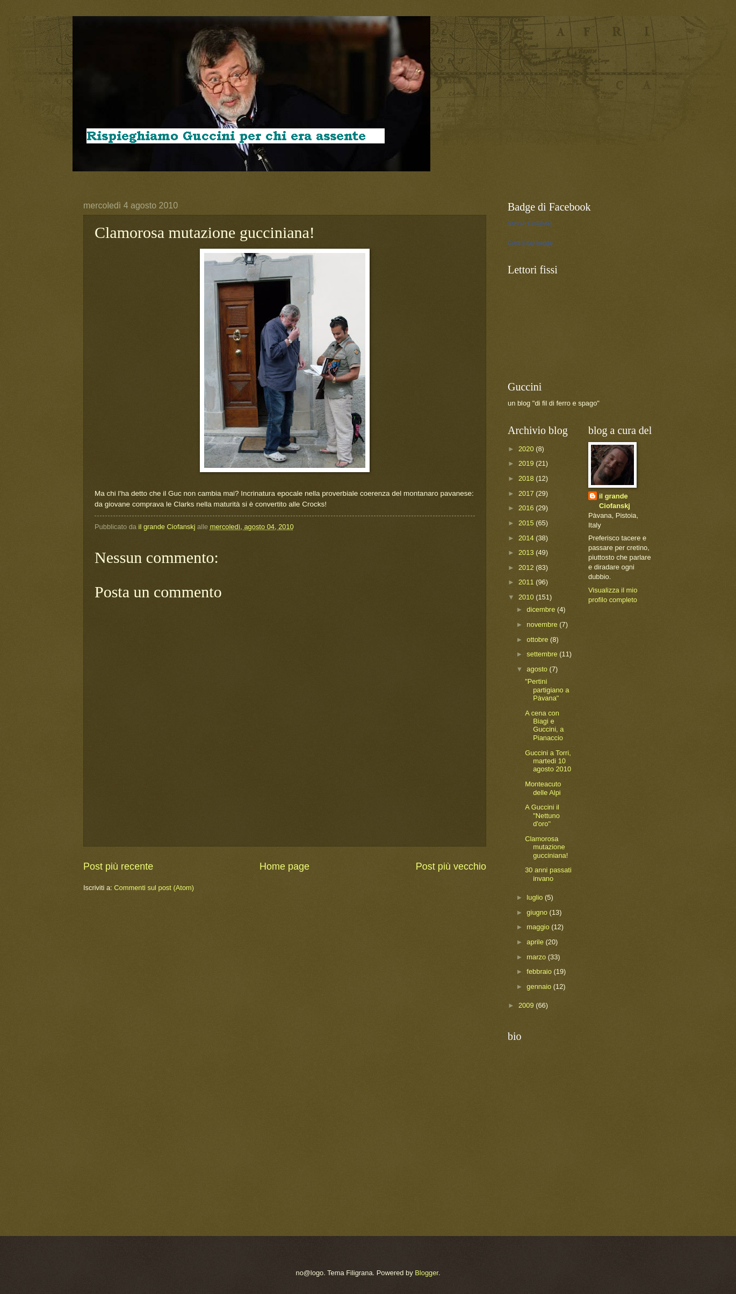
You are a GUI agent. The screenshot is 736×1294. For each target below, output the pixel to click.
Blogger (426, 1273)
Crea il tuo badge (530, 243)
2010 (527, 597)
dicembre (541, 609)
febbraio (539, 971)
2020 (527, 449)
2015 (527, 523)
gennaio (539, 986)
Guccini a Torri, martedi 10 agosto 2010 (548, 761)
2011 (527, 582)
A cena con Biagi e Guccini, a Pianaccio (544, 725)
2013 (527, 552)
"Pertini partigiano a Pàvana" (547, 689)
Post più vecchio (451, 866)
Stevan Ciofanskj (530, 223)
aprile (535, 942)
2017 (527, 493)
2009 (527, 1005)
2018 (527, 478)
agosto (537, 669)
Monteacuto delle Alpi (543, 788)
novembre (542, 624)
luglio (535, 897)
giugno (537, 912)
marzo (536, 957)
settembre (542, 654)
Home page (284, 866)
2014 (527, 538)
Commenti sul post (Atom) (154, 888)
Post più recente (118, 866)
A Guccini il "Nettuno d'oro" (542, 815)
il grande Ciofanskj (614, 501)
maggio (538, 927)
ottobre (538, 639)
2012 (527, 567)
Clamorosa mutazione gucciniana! (546, 847)
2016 (527, 508)
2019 (527, 463)
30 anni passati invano (548, 874)
